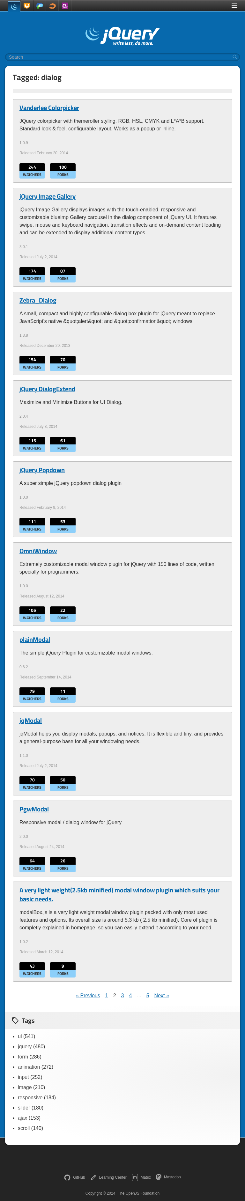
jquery (25, 1046)
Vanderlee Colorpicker (49, 107)
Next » (161, 995)
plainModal (34, 639)
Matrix (141, 1177)
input (23, 1077)
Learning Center (108, 1177)
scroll (24, 1128)
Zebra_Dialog (37, 300)
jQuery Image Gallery (47, 196)
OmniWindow (38, 550)
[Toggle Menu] (234, 6)
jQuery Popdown (42, 469)
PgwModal (34, 809)
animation (29, 1067)
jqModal (30, 720)
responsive (30, 1097)
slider (24, 1107)
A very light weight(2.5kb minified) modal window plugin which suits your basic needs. (119, 895)
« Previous (88, 995)
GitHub (74, 1177)
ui (20, 1036)
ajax (22, 1118)
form (23, 1056)
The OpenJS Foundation (139, 1193)
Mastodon (168, 1177)
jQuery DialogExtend (47, 388)
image (25, 1087)
